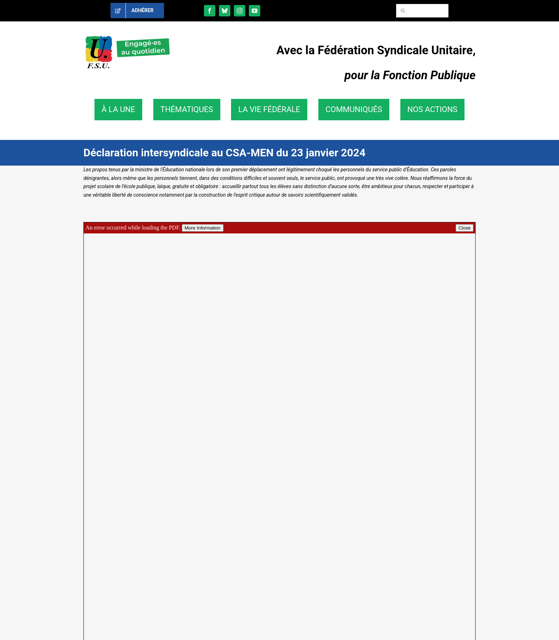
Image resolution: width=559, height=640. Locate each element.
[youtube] (254, 10)
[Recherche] (403, 10)
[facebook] (209, 10)
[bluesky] (224, 10)
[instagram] (239, 10)
